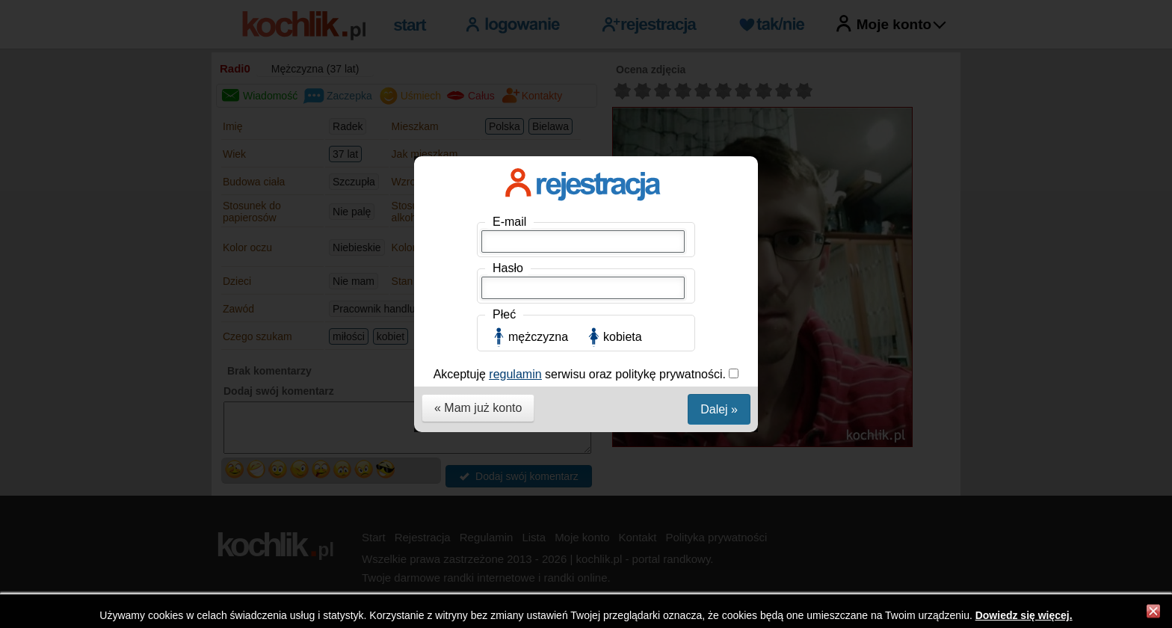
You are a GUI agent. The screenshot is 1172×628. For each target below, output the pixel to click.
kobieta (622, 336)
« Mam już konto (478, 407)
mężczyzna (538, 336)
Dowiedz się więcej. (1024, 615)
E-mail (509, 221)
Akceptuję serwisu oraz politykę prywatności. (582, 374)
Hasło (508, 268)
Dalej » (719, 409)
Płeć (504, 314)
